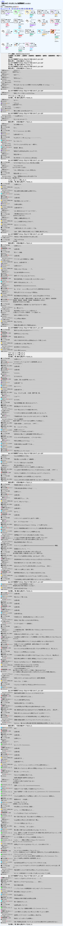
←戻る (2, 1)
